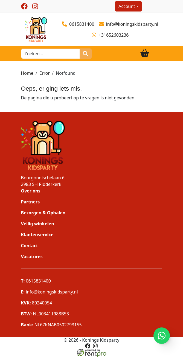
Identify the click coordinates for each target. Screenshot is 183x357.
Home (27, 73)
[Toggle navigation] (157, 53)
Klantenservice (37, 235)
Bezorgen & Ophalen (43, 213)
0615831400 (78, 24)
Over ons (30, 191)
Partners (30, 202)
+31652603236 (110, 35)
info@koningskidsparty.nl (128, 24)
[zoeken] (85, 53)
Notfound (65, 73)
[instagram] (35, 6)
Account (126, 6)
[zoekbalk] (50, 53)
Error (44, 73)
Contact (29, 246)
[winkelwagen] (144, 53)
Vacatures (32, 257)
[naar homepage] (36, 29)
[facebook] (24, 6)
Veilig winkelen (37, 224)
